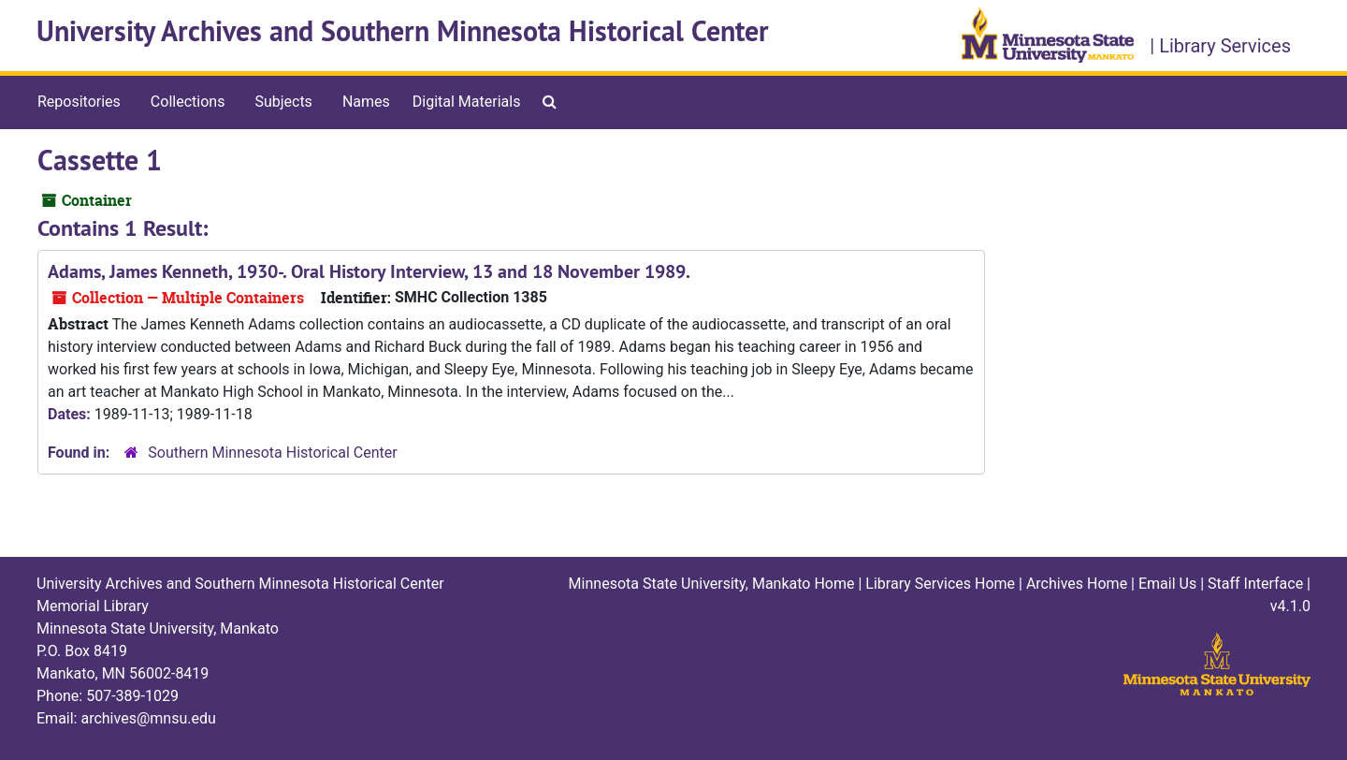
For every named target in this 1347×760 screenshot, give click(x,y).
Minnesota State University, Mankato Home (712, 583)
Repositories (79, 101)
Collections (188, 101)
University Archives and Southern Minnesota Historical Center (402, 31)
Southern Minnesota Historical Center (272, 452)
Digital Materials (467, 101)
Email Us (1167, 583)
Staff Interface (1255, 583)
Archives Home (1076, 583)
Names (366, 101)
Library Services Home (940, 583)
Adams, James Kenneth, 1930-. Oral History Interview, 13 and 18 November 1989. (369, 271)
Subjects (282, 101)
